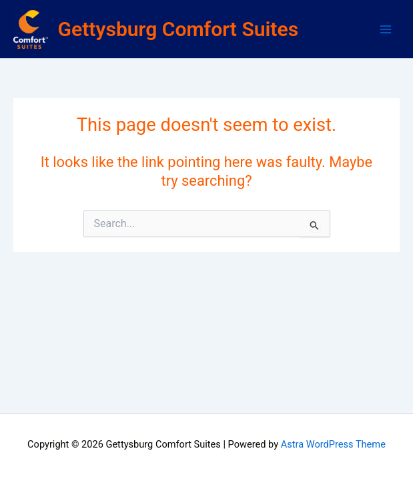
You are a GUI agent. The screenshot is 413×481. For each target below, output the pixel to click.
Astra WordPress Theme (333, 444)
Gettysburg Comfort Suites (178, 29)
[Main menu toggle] (386, 29)
